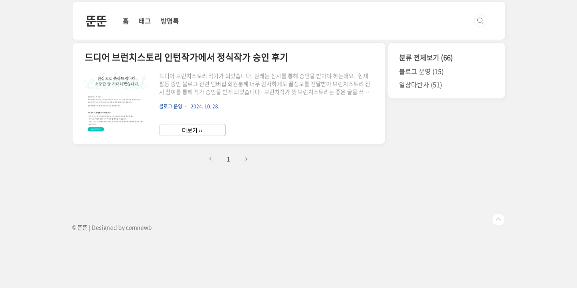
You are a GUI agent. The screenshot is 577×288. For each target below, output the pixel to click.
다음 (246, 159)
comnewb (139, 227)
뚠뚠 (96, 20)
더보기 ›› (192, 130)
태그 (145, 21)
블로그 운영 (421, 71)
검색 (480, 21)
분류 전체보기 (426, 57)
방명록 (170, 21)
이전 (211, 159)
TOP (498, 219)
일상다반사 (420, 84)
